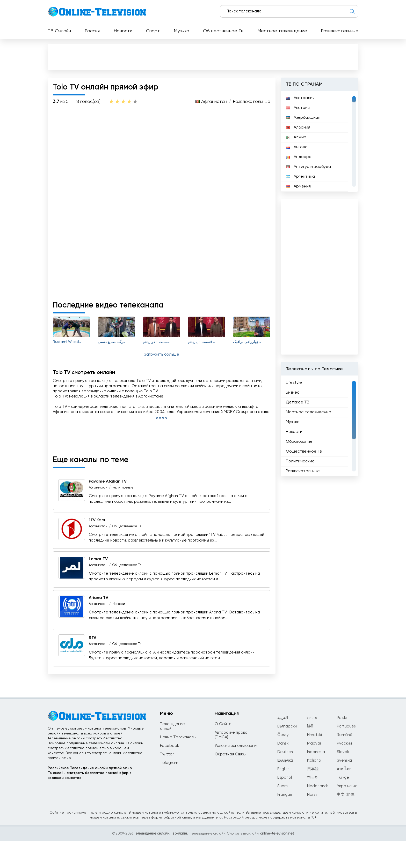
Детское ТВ (297, 402)
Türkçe (343, 777)
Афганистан (214, 101)
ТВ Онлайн (59, 31)
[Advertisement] (203, 56)
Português (346, 726)
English (283, 769)
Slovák (343, 752)
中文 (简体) (346, 795)
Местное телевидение (282, 31)
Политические (300, 461)
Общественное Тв (223, 31)
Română (344, 735)
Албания (298, 127)
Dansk (282, 743)
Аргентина (300, 177)
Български (287, 726)
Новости (123, 31)
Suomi (282, 786)
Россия (92, 31)
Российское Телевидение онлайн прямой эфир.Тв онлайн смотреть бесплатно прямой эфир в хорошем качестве (90, 773)
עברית (312, 718)
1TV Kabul (98, 520)
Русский (344, 743)
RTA (92, 638)
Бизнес (292, 393)
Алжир (296, 137)
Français (285, 795)
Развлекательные (339, 31)
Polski (342, 718)
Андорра (298, 157)
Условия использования (236, 746)
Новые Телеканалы (178, 737)
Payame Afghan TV (108, 481)
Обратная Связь (230, 754)
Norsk (312, 795)
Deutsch (285, 752)
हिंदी (310, 726)
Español (284, 777)
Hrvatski (314, 735)
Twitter (167, 754)
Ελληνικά (285, 760)
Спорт (153, 31)
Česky (283, 735)
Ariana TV (98, 598)
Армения (298, 186)
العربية (282, 718)
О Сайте (223, 724)
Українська (347, 786)
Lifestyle (294, 383)
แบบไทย (344, 769)
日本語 (313, 769)
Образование (299, 442)
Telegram (169, 763)
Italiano (314, 760)
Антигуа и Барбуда (308, 167)
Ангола (297, 147)
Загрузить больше (161, 354)
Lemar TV (98, 559)
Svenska (344, 760)
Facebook (169, 746)
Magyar (314, 743)
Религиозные (123, 487)
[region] (319, 141)
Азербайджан (303, 118)
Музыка (181, 31)
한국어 (313, 777)
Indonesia (316, 752)
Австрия (298, 108)
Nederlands (318, 786)
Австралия (300, 98)
